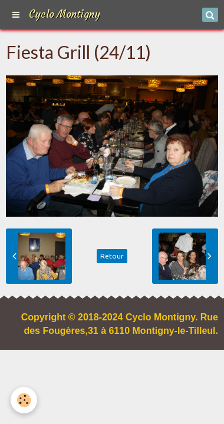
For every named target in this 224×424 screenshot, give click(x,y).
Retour (112, 256)
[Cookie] (24, 400)
